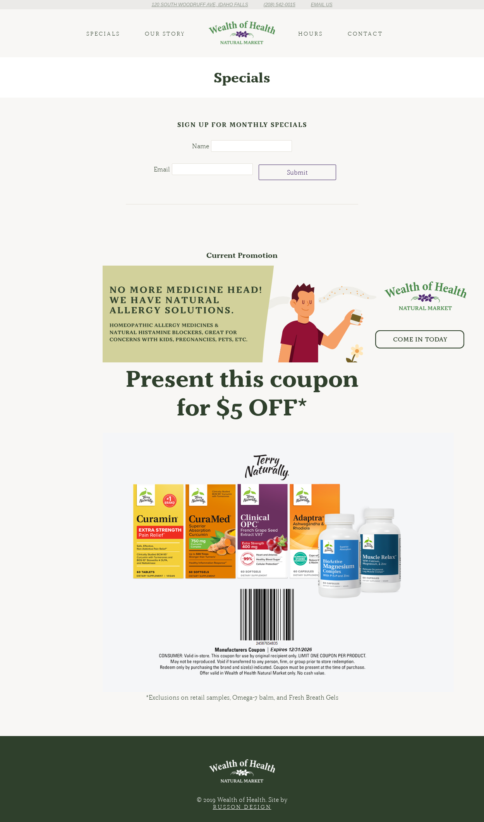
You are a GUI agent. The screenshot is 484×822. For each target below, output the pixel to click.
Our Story (165, 33)
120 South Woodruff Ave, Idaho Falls (199, 4)
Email (162, 169)
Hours (310, 33)
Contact (365, 33)
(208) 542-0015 (279, 4)
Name (200, 146)
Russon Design (242, 806)
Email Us (322, 4)
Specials (103, 33)
